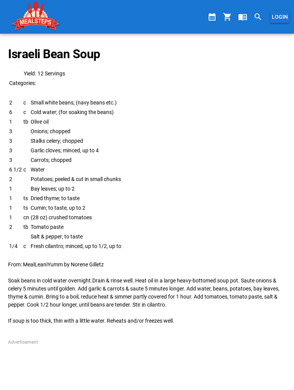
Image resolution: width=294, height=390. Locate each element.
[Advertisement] (147, 365)
